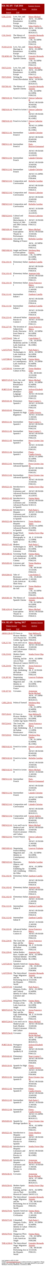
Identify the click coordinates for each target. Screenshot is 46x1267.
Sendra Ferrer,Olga (36, 487)
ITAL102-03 (7, 897)
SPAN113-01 (7, 464)
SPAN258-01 (7, 1197)
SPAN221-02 (7, 498)
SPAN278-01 (7, 1234)
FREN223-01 (7, 837)
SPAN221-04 (7, 521)
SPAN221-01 (7, 487)
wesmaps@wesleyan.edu (13, 1262)
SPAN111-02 (7, 431)
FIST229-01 (6, 735)
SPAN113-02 (7, 475)
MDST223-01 (7, 1010)
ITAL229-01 (7, 952)
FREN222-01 (7, 825)
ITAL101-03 (7, 283)
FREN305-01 (7, 848)
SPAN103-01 (7, 410)
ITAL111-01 (6, 294)
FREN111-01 (7, 133)
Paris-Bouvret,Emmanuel (36, 145)
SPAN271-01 (7, 544)
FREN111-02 (7, 144)
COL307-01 (6, 677)
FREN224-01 (7, 216)
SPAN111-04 (7, 452)
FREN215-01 (7, 181)
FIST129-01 (6, 77)
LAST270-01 (7, 350)
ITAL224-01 (7, 941)
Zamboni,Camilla (35, 262)
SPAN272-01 (7, 1220)
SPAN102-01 (7, 1056)
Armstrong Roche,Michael (35, 692)
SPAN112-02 (7, 1089)
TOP (17, 13)
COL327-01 (6, 691)
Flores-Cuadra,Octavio (35, 411)
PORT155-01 (7, 389)
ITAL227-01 (7, 327)
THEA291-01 (7, 609)
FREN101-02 (7, 109)
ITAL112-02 (7, 918)
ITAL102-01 (7, 876)
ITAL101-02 (7, 273)
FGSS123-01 (7, 47)
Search (8, 13)
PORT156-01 (7, 1045)
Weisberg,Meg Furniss (34, 251)
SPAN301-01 (7, 598)
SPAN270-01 (7, 1211)
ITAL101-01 (7, 262)
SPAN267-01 (7, 533)
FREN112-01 (7, 158)
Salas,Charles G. (35, 26)
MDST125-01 (7, 380)
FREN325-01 (7, 862)
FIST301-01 (6, 86)
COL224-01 (6, 666)
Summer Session (34, 6)
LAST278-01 (7, 1001)
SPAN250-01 (7, 1185)
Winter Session (11, 9)
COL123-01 (6, 17)
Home (24, 9)
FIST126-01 (6, 714)
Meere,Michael (35, 17)
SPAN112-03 (7, 1100)
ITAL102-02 (7, 887)
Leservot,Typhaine (36, 677)
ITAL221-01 (7, 317)
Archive (34, 9)
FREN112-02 (7, 169)
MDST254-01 (7, 1033)
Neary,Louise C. (35, 401)
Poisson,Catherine (36, 193)
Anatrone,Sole (34, 273)
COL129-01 (6, 26)
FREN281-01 (7, 229)
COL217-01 (6, 643)
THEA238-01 (7, 1243)
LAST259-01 (7, 973)
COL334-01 (6, 35)
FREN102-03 (7, 770)
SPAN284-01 (7, 575)
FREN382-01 (7, 250)
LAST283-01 (7, 368)
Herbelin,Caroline (36, 181)
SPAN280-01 (7, 554)
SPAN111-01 (7, 422)
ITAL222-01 (7, 929)
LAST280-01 (7, 359)
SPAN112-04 (7, 1110)
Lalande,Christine (36, 133)
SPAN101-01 (7, 401)
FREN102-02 (7, 758)
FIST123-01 (6, 68)
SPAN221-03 (7, 510)
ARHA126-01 (7, 633)
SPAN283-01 (7, 563)
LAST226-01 (7, 964)
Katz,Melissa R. (35, 633)
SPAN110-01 (7, 1066)
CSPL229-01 (7, 703)
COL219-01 (6, 654)
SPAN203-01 (7, 1121)
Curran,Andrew (35, 816)
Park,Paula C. (34, 350)
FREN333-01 (7, 239)
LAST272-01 (7, 987)
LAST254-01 (7, 338)
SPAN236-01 (7, 1174)
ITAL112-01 (7, 906)
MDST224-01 (7, 1022)
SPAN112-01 (7, 1077)
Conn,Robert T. (35, 338)
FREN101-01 (7, 98)
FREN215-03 (7, 204)
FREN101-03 (7, 121)
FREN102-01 (7, 747)
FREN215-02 (7, 193)
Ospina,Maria (34, 359)
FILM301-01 (7, 56)
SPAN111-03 (7, 440)
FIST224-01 (6, 723)
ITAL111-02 (6, 306)
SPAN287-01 (7, 586)
